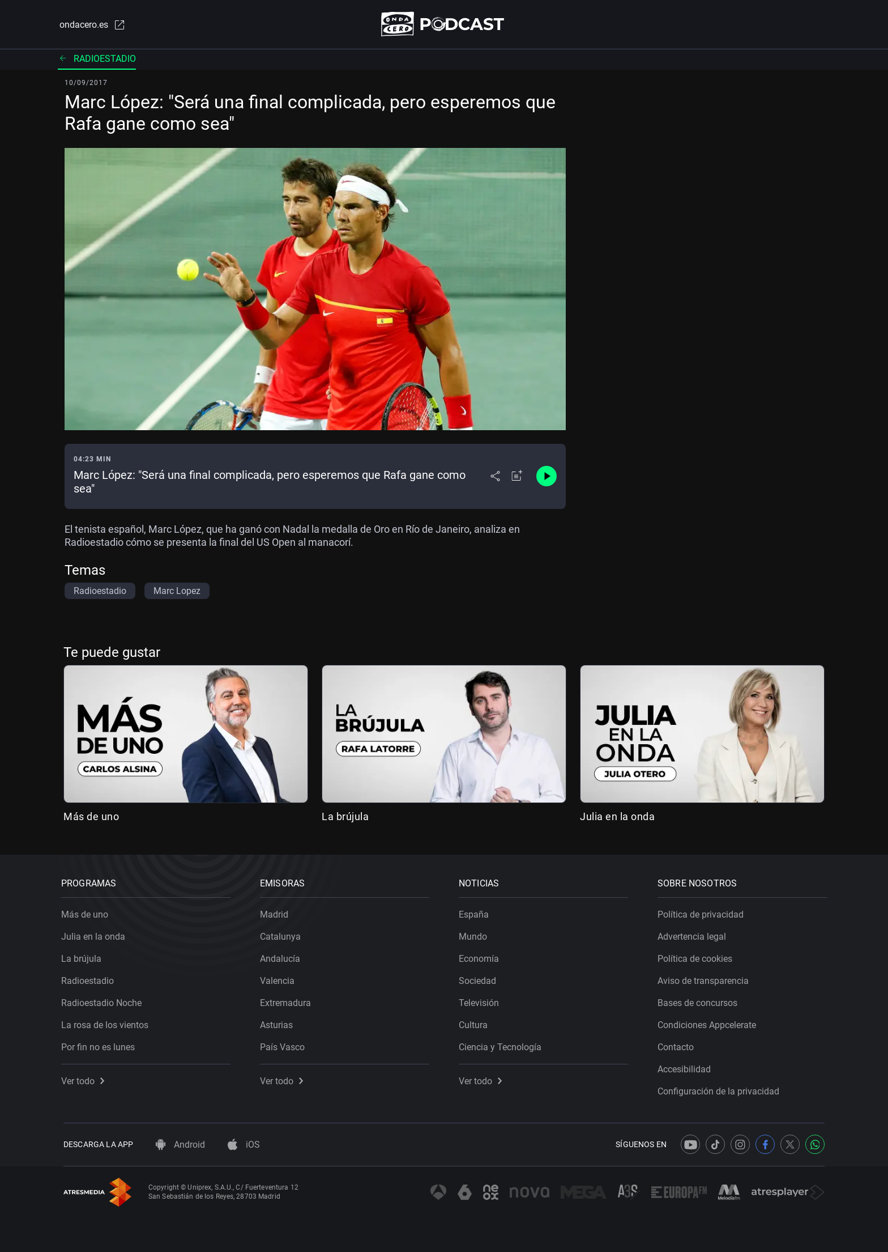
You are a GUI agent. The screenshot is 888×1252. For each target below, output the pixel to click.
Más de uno (91, 817)
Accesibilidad (686, 1067)
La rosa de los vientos (107, 1022)
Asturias (278, 1022)
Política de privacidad (703, 912)
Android (180, 1144)
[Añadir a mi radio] (517, 477)
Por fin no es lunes (100, 1044)
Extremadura (287, 1000)
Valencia (279, 978)
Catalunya (282, 934)
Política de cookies (697, 956)
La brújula (345, 817)
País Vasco (284, 1044)
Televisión (481, 1000)
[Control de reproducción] (546, 477)
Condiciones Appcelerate (709, 1022)
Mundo (475, 934)
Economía (481, 956)
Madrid (276, 912)
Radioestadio (97, 59)
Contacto (678, 1044)
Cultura (475, 1022)
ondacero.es (90, 25)
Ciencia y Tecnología (502, 1044)
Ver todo (84, 1078)
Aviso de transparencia (705, 978)
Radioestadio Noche (103, 1000)
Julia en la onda (617, 817)
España (476, 912)
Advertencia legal (694, 934)
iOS (244, 1144)
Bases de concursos (700, 1000)
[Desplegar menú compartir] (495, 477)
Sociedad (479, 978)
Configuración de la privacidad (721, 1089)
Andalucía (282, 956)
